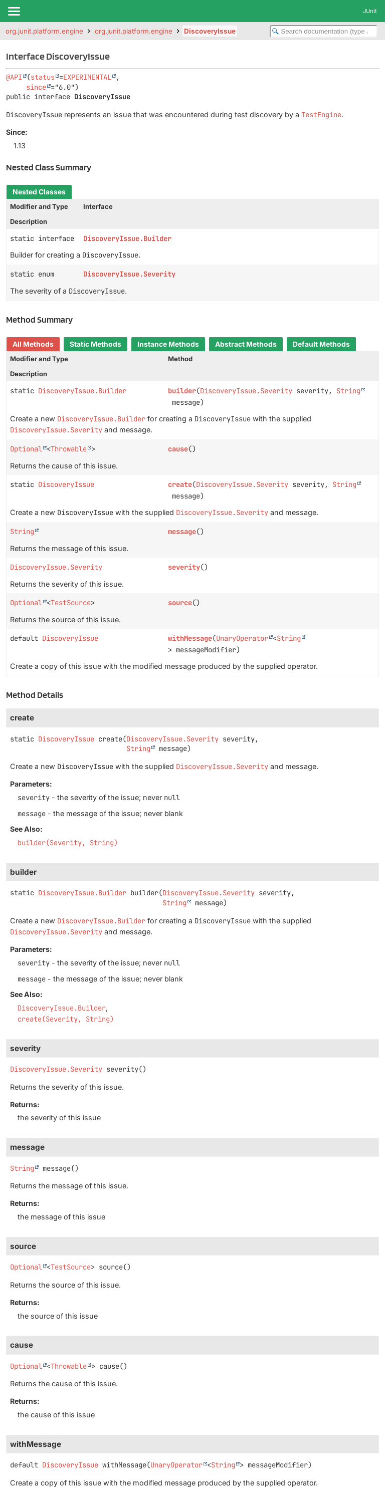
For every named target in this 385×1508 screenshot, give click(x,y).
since (36, 87)
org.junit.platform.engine (44, 31)
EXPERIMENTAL (87, 77)
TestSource (71, 602)
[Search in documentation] (323, 31)
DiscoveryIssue (210, 31)
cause (178, 448)
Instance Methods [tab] (168, 344)
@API (14, 77)
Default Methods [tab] (321, 344)
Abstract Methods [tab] (246, 344)
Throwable (69, 448)
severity (184, 567)
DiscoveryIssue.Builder (127, 238)
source (180, 602)
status (43, 77)
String (348, 390)
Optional (26, 448)
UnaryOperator (242, 638)
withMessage (190, 638)
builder (182, 390)
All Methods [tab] (33, 344)
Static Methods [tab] (95, 344)
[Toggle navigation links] (13, 11)
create (180, 484)
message (182, 531)
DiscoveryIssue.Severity (129, 274)
